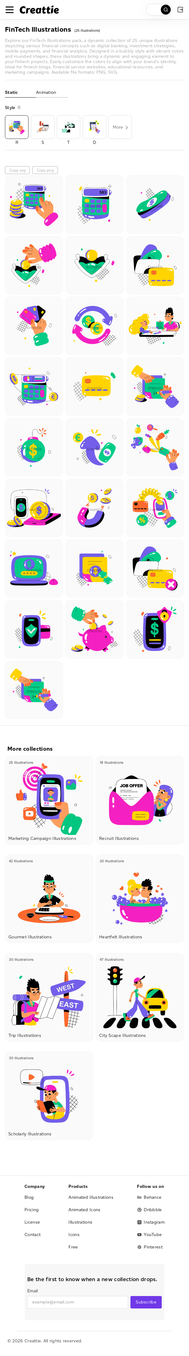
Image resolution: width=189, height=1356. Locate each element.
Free (73, 1247)
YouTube (149, 1234)
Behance (149, 1197)
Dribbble (149, 1209)
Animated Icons (84, 1209)
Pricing (31, 1209)
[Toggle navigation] (9, 9)
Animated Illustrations (90, 1197)
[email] (77, 1302)
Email (32, 1291)
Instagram (151, 1222)
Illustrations (80, 1222)
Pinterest (150, 1247)
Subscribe (146, 1302)
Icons (74, 1234)
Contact (32, 1234)
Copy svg (17, 170)
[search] (159, 10)
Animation (46, 92)
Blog (29, 1197)
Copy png (45, 170)
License (32, 1222)
